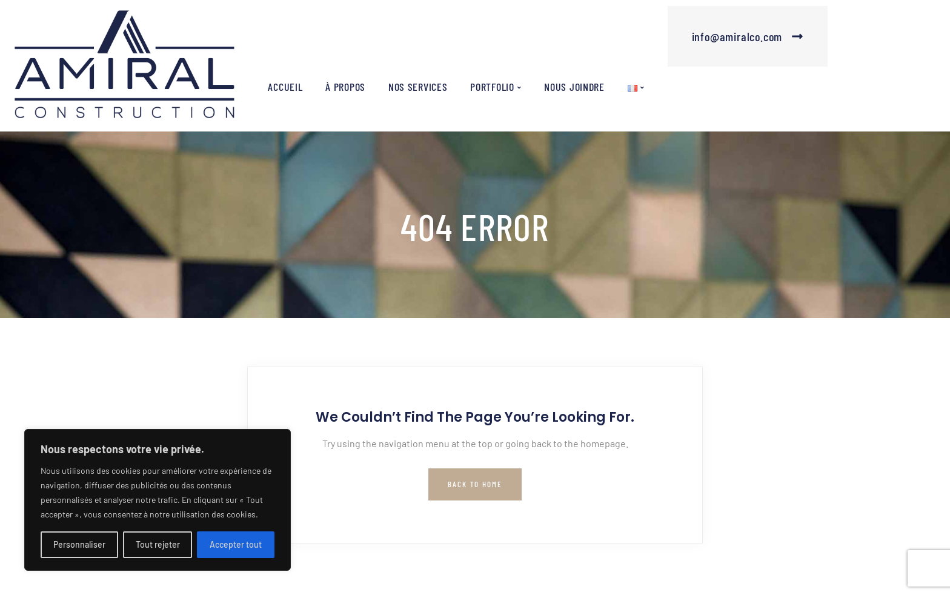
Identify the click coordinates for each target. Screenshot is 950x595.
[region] (157, 500)
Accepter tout (236, 544)
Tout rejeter (158, 544)
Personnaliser (79, 544)
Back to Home (475, 484)
